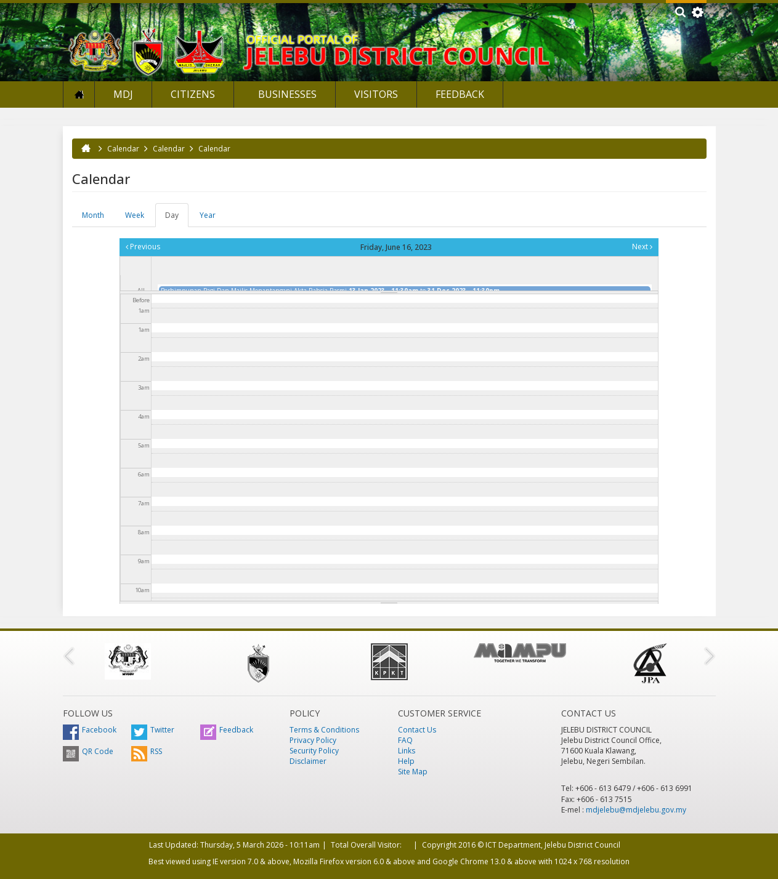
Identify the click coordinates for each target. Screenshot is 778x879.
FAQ (405, 740)
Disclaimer (308, 761)
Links (406, 750)
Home (79, 94)
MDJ (123, 94)
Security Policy (314, 750)
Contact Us (417, 729)
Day (176, 218)
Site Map (412, 771)
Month (93, 215)
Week (134, 215)
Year (208, 215)
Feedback (460, 94)
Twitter (152, 729)
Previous (143, 246)
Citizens (193, 94)
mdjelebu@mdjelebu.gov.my (636, 810)
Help (406, 761)
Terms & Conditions (324, 729)
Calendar (123, 148)
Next (642, 246)
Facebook (89, 729)
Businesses (286, 94)
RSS (146, 751)
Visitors (376, 94)
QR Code (88, 751)
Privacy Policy (313, 740)
